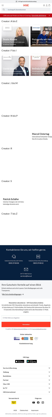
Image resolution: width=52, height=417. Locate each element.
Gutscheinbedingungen (39, 329)
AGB (15, 410)
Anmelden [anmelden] (26, 324)
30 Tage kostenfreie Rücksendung (26, 1)
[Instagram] (42, 402)
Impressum (34, 410)
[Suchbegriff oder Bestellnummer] (28, 9)
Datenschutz (24, 410)
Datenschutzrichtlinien (20, 329)
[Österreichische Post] (14, 402)
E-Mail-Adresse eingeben (11, 318)
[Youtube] (33, 402)
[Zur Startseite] (26, 5)
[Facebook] (38, 402)
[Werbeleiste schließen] (49, 15)
